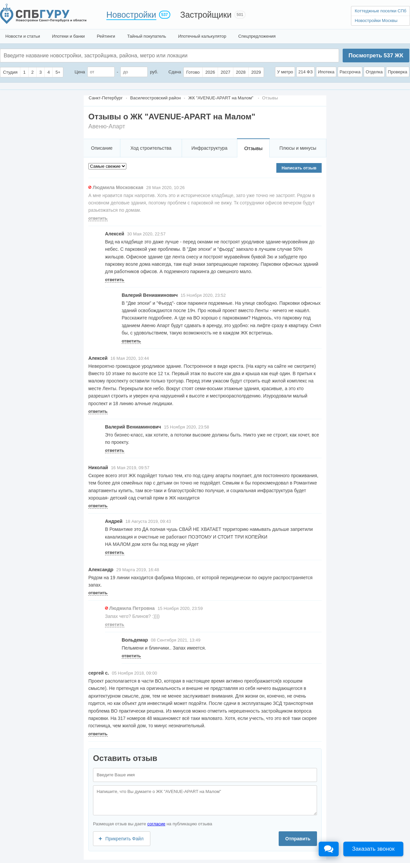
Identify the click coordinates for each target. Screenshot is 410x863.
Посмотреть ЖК (375, 55)
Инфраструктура (209, 148)
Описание (101, 148)
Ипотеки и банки (68, 36)
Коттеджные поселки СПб (380, 10)
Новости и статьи (22, 36)
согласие (156, 823)
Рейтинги (106, 36)
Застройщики (206, 14)
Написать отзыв (299, 167)
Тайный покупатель (146, 36)
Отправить (297, 838)
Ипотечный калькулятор (202, 36)
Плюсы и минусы (297, 148)
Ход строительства (150, 148)
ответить (98, 218)
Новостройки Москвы (376, 20)
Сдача (174, 71)
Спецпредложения (257, 36)
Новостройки (131, 14)
